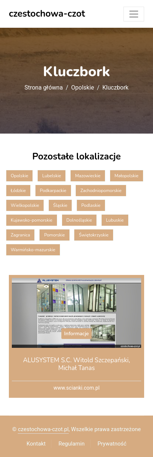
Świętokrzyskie (93, 235)
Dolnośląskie (79, 220)
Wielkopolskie (25, 205)
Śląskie (60, 205)
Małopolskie (127, 176)
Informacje (76, 333)
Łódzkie (18, 191)
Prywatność (112, 444)
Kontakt (36, 444)
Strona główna (43, 87)
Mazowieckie (88, 176)
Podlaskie (91, 205)
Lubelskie (51, 176)
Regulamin (71, 444)
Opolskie (82, 87)
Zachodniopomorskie (100, 191)
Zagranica (20, 235)
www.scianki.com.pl (77, 388)
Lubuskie (115, 220)
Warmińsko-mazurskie (33, 250)
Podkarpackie (53, 191)
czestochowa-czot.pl (43, 429)
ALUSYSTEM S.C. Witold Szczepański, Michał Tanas (76, 364)
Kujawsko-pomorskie (31, 220)
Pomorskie (54, 235)
